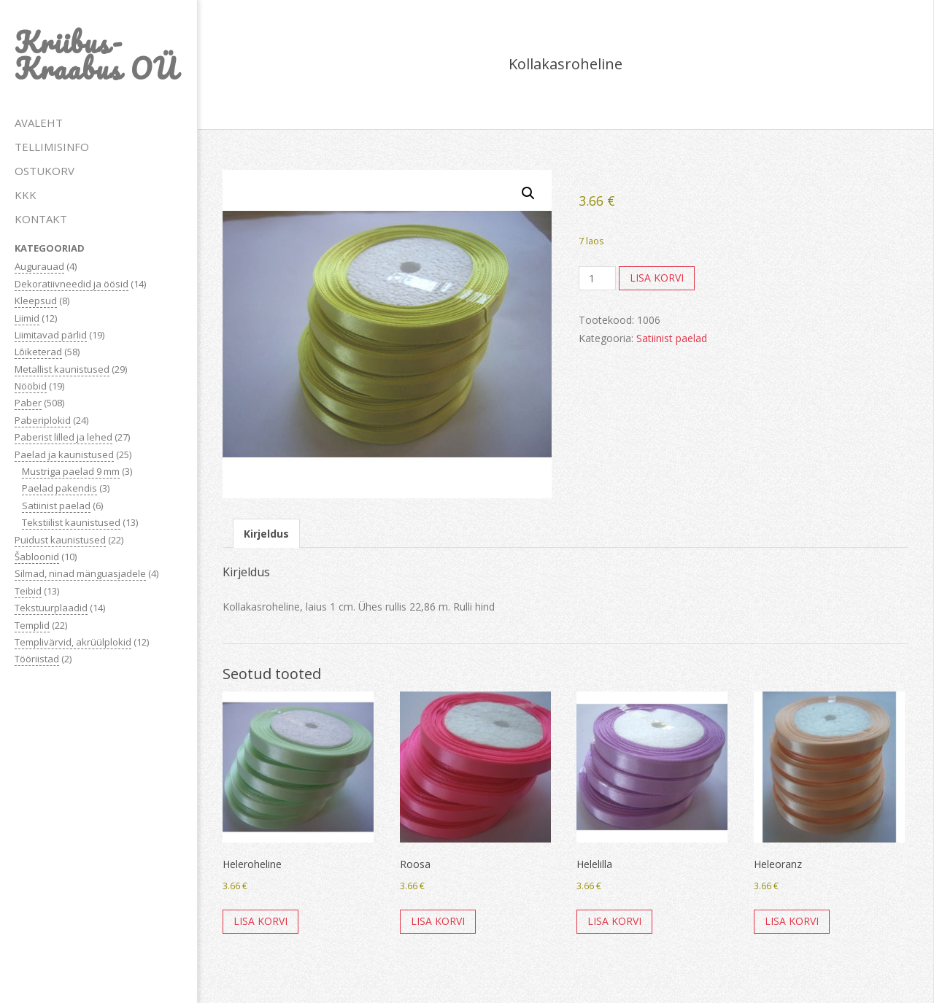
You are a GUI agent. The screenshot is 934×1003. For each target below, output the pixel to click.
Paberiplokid (43, 420)
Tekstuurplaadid (51, 607)
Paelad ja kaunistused (64, 454)
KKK (25, 194)
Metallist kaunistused (62, 369)
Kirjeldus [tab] (266, 534)
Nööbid (31, 385)
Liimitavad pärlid (51, 334)
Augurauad (39, 266)
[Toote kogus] (597, 278)
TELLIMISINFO (52, 146)
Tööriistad (37, 658)
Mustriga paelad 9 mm (71, 471)
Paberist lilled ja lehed (63, 437)
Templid (32, 625)
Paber (28, 402)
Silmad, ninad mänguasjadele (80, 573)
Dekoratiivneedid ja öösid (71, 283)
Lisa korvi (657, 277)
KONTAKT (41, 219)
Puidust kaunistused (60, 539)
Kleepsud (36, 300)
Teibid (28, 590)
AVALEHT (39, 122)
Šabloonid (37, 556)
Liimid (27, 318)
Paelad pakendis (59, 488)
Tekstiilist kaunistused (71, 522)
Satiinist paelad (56, 505)
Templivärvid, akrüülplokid (73, 641)
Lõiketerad (38, 351)
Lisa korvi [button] (260, 921)
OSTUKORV (44, 170)
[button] (528, 193)
